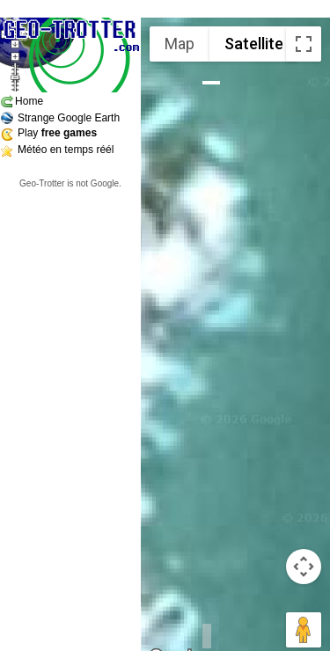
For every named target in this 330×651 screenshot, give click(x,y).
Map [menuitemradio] (179, 43)
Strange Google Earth (69, 118)
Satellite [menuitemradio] (253, 43)
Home (29, 101)
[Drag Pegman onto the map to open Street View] (303, 629)
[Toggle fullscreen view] (303, 44)
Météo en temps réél (66, 149)
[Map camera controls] (303, 566)
